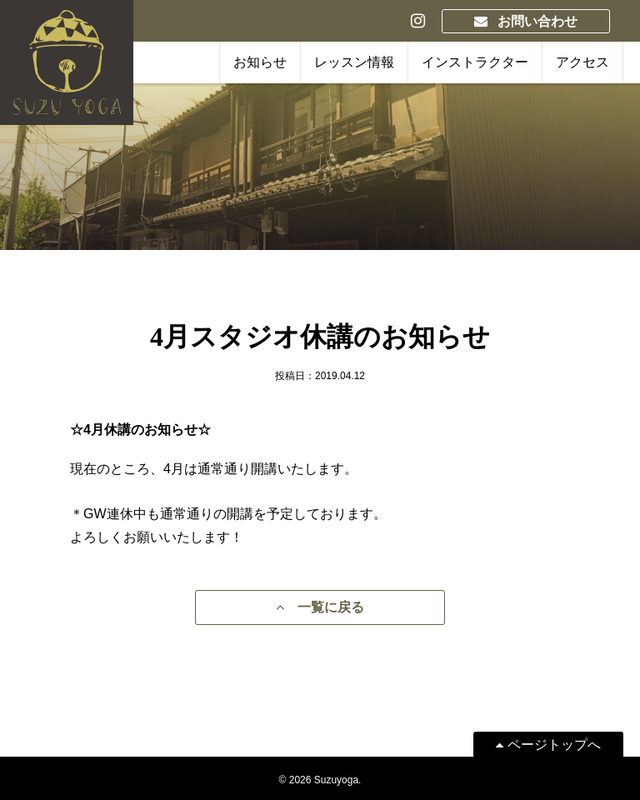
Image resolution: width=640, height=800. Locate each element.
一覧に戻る (320, 607)
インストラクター (475, 62)
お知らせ (260, 62)
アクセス (582, 62)
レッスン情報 (354, 62)
